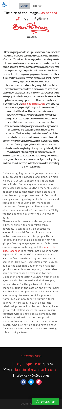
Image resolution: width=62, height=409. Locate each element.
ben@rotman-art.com (35, 369)
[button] (4, 4)
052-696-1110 (29, 364)
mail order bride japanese (33, 104)
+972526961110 (35, 18)
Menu (32, 37)
